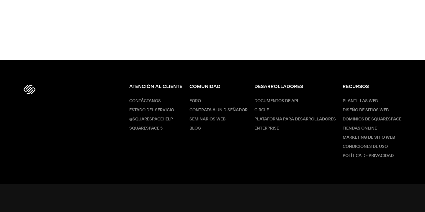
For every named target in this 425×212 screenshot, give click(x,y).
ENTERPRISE (266, 128)
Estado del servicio (151, 110)
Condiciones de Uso (365, 147)
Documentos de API (276, 101)
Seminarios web (207, 119)
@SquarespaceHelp (151, 119)
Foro (195, 101)
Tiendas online (360, 128)
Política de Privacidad (368, 156)
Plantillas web (360, 101)
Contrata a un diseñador (218, 110)
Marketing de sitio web (369, 137)
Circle (261, 110)
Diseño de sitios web (366, 110)
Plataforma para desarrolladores (295, 119)
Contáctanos (145, 101)
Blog (195, 128)
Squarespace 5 (146, 128)
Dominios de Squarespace (372, 119)
